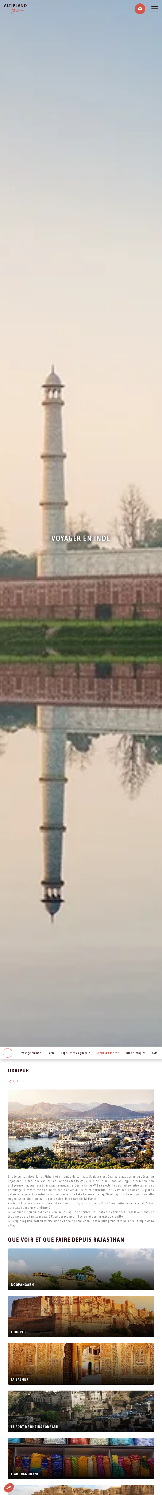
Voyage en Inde (31, 1053)
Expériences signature (75, 1053)
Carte (51, 1053)
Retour (16, 1081)
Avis (154, 1053)
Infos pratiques (136, 1053)
